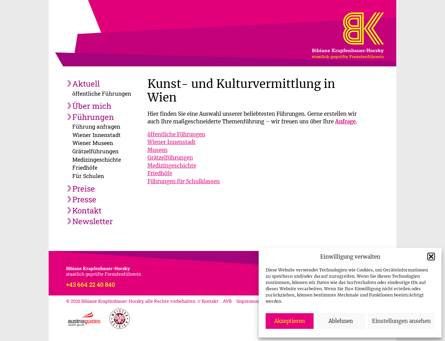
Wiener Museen (92, 142)
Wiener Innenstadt (96, 134)
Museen (157, 150)
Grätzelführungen (95, 151)
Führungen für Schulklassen (183, 181)
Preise (83, 188)
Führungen (93, 117)
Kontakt (87, 210)
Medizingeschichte (96, 159)
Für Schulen (88, 175)
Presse (84, 199)
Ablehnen (341, 321)
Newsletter (92, 221)
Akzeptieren (289, 321)
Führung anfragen (96, 126)
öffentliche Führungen (101, 93)
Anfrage (345, 121)
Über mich (91, 105)
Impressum (248, 301)
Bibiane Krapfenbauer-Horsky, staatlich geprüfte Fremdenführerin (363, 28)
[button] (431, 256)
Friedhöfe (84, 167)
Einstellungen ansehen (401, 321)
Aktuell (86, 83)
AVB (227, 301)
